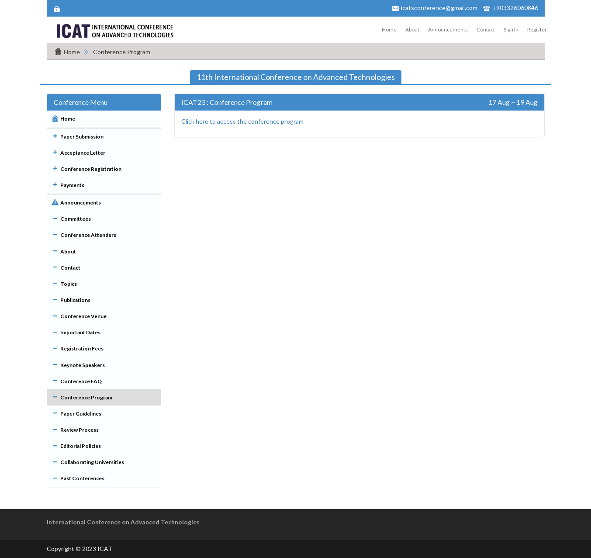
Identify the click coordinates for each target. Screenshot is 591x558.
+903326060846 (515, 7)
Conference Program (121, 51)
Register (537, 29)
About (412, 29)
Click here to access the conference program (242, 121)
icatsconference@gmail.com (439, 7)
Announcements (448, 29)
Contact (486, 29)
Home (389, 29)
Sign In (511, 29)
